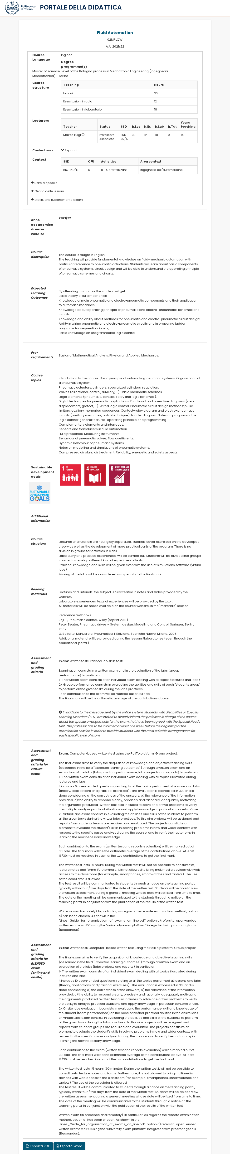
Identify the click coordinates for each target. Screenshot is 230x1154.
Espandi (69, 150)
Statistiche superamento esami (58, 199)
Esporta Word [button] (69, 1146)
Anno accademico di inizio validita (41, 227)
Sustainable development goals (41, 472)
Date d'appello (46, 183)
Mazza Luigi (72, 135)
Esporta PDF (38, 1146)
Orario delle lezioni (49, 191)
